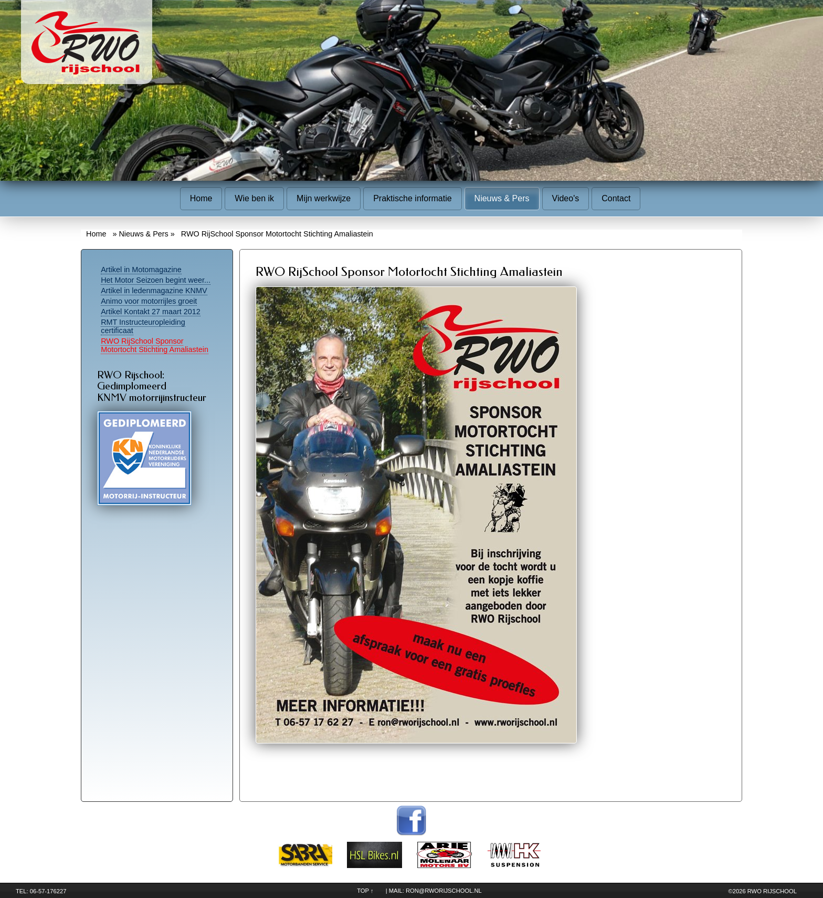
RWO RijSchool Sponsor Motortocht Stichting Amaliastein (154, 345)
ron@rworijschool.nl (444, 890)
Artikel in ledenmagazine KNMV (154, 290)
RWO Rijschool (772, 891)
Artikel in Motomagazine (141, 269)
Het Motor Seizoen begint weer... (155, 280)
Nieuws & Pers (502, 198)
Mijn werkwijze (324, 198)
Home (201, 198)
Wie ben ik (254, 198)
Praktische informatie (412, 198)
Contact (616, 198)
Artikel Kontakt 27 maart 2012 (151, 311)
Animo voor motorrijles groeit (149, 301)
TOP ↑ (365, 890)
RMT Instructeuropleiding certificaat (143, 326)
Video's (565, 198)
